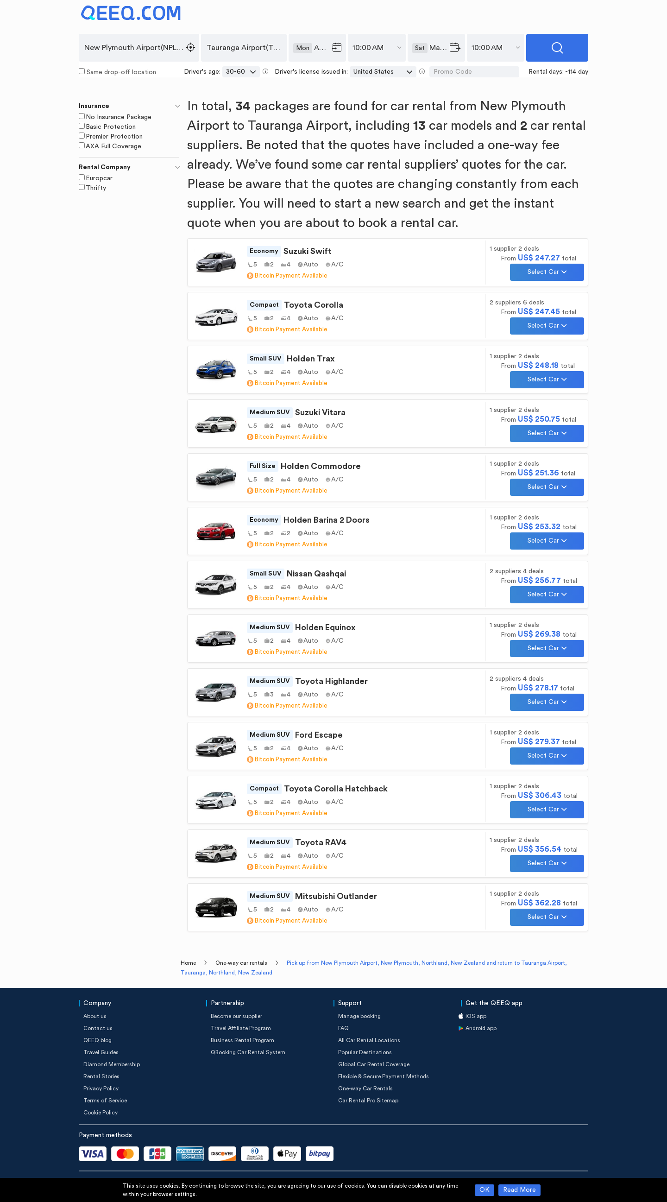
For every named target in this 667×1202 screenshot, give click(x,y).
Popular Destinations (365, 1052)
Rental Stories (101, 1076)
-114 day (576, 72)
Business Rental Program (242, 1040)
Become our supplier (236, 1016)
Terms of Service (105, 1100)
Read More (519, 1190)
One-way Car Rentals (365, 1088)
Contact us (98, 1028)
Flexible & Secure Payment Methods (383, 1076)
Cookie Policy (100, 1112)
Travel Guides (101, 1052)
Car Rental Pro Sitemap (368, 1100)
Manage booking (359, 1016)
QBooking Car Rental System (248, 1052)
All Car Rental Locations (369, 1040)
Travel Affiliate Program (241, 1028)
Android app (481, 1028)
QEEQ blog (97, 1040)
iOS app (476, 1016)
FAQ (343, 1028)
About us (95, 1016)
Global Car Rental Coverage (373, 1064)
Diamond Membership (111, 1064)
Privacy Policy (101, 1088)
